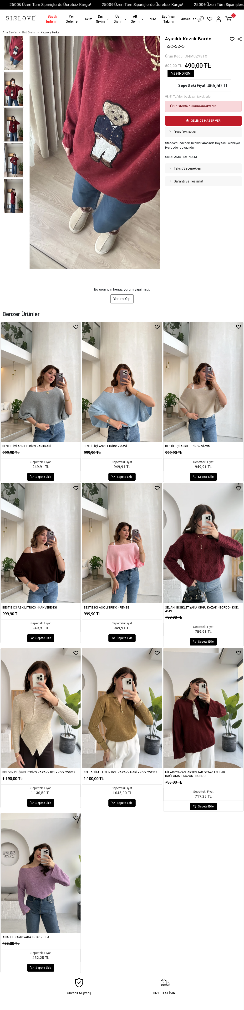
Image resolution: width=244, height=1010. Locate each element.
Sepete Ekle (40, 477)
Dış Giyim (103, 19)
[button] (229, 19)
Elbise (151, 19)
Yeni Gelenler (72, 19)
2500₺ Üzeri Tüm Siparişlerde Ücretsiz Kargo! (57, 4)
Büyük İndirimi (52, 19)
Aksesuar (190, 19)
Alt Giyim (137, 19)
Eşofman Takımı (169, 19)
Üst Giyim (120, 19)
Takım (87, 19)
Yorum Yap (122, 299)
